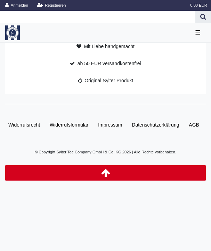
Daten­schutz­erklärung (155, 125)
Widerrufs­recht (24, 125)
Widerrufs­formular (69, 125)
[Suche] (203, 17)
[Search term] (97, 17)
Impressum (110, 125)
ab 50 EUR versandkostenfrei (109, 63)
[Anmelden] (16, 5)
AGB (194, 125)
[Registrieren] (51, 5)
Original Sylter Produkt (108, 80)
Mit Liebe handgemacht (109, 46)
